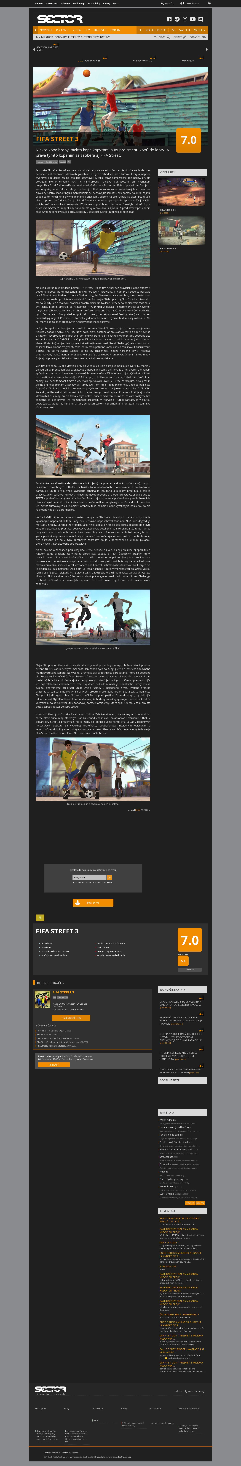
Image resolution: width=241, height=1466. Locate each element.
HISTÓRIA (48, 37)
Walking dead (167, 1119)
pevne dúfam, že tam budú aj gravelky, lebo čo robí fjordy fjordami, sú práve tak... (182, 1329)
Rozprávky (94, 3)
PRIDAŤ (178, 37)
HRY (87, 30)
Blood (96, 1420)
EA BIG (62, 1003)
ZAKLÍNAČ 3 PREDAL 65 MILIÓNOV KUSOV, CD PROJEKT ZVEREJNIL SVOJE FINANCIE (181, 1020)
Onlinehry (78, 3)
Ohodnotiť (190, 969)
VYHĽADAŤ (159, 37)
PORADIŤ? (195, 37)
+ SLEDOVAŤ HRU (71, 1017)
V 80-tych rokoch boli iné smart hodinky (133, 1424)
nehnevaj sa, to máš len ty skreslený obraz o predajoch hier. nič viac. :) (181, 1281)
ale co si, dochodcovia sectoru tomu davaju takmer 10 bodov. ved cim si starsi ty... (180, 1343)
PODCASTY (61, 37)
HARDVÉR (100, 30)
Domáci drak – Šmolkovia (162, 1423)
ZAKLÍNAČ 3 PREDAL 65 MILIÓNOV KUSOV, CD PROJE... (179, 1230)
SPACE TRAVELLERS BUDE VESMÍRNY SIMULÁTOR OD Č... (180, 1220)
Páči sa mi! (93, 903)
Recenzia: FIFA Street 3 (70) (49, 1030)
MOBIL (198, 30)
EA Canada (82, 1003)
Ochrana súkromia (52, 1452)
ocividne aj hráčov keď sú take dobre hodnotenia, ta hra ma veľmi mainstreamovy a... (182, 1370)
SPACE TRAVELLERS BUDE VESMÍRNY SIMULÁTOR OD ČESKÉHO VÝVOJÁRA (180, 1003)
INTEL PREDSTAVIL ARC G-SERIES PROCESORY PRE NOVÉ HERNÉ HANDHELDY (178, 1056)
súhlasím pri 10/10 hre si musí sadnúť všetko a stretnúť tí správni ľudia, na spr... (182, 1236)
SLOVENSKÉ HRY (90, 37)
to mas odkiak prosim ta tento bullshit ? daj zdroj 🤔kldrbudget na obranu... (180, 1356)
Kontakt (75, 1452)
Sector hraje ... (167, 1186)
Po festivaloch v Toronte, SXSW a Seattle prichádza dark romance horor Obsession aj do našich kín (76, 1436)
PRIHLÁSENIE (193, 3)
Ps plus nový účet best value (175, 1142)
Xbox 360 (62, 162)
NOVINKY (46, 30)
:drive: (163, 1269)
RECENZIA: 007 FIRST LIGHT (48, 48)
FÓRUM (115, 30)
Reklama (66, 1452)
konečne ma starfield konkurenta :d (177, 1224)
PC (140, 30)
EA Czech (71, 1003)
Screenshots (166, 1156)
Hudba (163, 1171)
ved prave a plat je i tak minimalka (176, 1317)
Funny (106, 3)
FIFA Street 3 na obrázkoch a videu (53, 1038)
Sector (39, 3)
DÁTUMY (105, 37)
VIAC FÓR (200, 1203)
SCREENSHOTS (168, 1266)
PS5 (172, 30)
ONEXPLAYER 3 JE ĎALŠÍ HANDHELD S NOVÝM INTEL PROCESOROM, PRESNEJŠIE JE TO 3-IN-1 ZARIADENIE (181, 1037)
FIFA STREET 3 (168, 209)
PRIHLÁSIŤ (54, 1064)
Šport (59, 1006)
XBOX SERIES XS (156, 30)
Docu (116, 3)
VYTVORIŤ (190, 1203)
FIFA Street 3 (42, 1034)
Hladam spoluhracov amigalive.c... (177, 1149)
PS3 (69, 162)
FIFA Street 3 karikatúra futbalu (51, 1045)
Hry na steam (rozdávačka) (174, 1127)
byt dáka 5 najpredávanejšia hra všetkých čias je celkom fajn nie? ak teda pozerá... (182, 1295)
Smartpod (52, 3)
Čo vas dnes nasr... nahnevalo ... (176, 1164)
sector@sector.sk (123, 1457)
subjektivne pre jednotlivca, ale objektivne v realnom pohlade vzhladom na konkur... (180, 1247)
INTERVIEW (74, 37)
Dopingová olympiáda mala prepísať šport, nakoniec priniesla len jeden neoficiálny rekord (47, 1435)
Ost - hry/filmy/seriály (171, 1179)
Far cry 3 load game (170, 1134)
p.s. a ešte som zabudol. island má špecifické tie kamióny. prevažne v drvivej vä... (182, 1260)
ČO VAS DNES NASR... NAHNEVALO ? (179, 1314)
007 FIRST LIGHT (169, 1242)
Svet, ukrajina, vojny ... (171, 1193)
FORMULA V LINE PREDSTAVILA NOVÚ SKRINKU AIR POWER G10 (181, 1071)
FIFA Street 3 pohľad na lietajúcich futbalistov (58, 1042)
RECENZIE (62, 30)
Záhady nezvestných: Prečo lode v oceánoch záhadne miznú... (189, 1428)
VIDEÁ (77, 30)
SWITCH (184, 30)
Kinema (65, 3)
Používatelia (183, 954)
